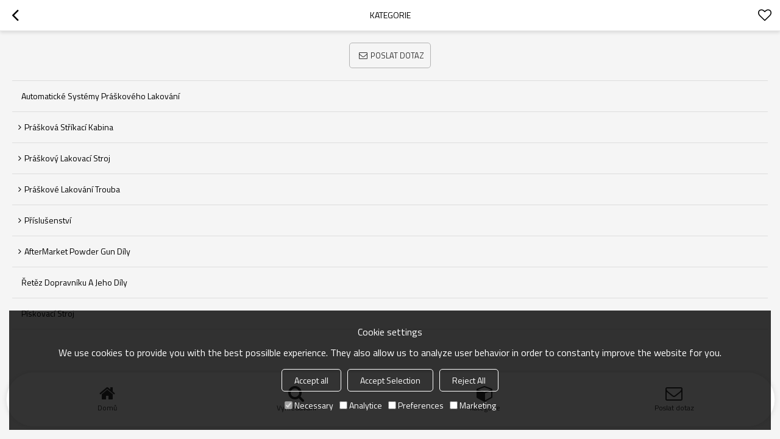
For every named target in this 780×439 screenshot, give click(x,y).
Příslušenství (47, 220)
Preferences (416, 405)
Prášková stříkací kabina (68, 127)
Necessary (309, 405)
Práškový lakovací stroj (67, 158)
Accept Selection (390, 380)
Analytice (360, 405)
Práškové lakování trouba (72, 189)
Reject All (469, 380)
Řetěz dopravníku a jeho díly (74, 282)
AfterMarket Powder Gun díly (77, 251)
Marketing (473, 405)
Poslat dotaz (397, 55)
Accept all (311, 380)
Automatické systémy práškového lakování (100, 96)
